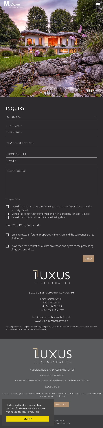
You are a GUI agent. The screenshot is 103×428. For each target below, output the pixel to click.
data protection (52, 246)
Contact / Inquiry (63, 423)
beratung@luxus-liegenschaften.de (51, 317)
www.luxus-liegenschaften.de (51, 321)
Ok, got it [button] (28, 419)
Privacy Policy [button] (33, 412)
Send (88, 258)
